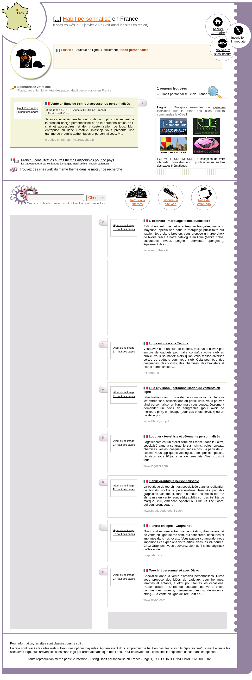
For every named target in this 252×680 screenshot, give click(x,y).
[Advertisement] (51, 249)
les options (208, 652)
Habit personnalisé (87, 18)
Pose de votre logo (204, 202)
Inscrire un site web (171, 202)
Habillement (109, 50)
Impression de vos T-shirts (169, 343)
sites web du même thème (58, 169)
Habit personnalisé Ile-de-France (184, 94)
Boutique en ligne (87, 50)
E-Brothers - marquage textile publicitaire (179, 221)
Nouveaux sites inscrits (222, 52)
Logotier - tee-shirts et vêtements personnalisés (184, 436)
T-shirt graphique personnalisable (174, 481)
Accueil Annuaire (218, 31)
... (57, 18)
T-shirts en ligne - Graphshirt (170, 526)
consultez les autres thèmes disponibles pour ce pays (67, 160)
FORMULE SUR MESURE (176, 159)
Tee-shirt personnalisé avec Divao (174, 570)
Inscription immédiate (238, 39)
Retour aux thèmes (137, 202)
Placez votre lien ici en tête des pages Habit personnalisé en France (64, 90)
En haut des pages (27, 111)
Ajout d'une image (27, 108)
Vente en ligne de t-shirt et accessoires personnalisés (90, 103)
